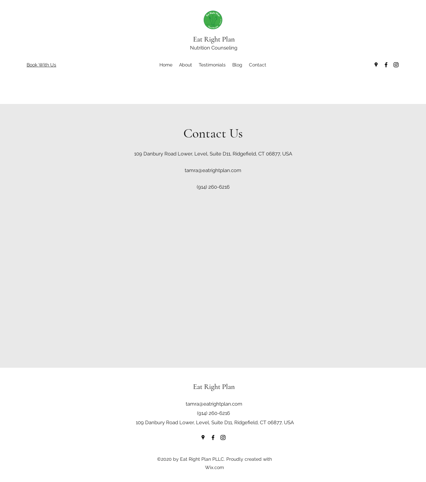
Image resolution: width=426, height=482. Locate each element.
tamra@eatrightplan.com (213, 170)
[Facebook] (386, 64)
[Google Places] (376, 64)
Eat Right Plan (214, 39)
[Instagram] (396, 64)
